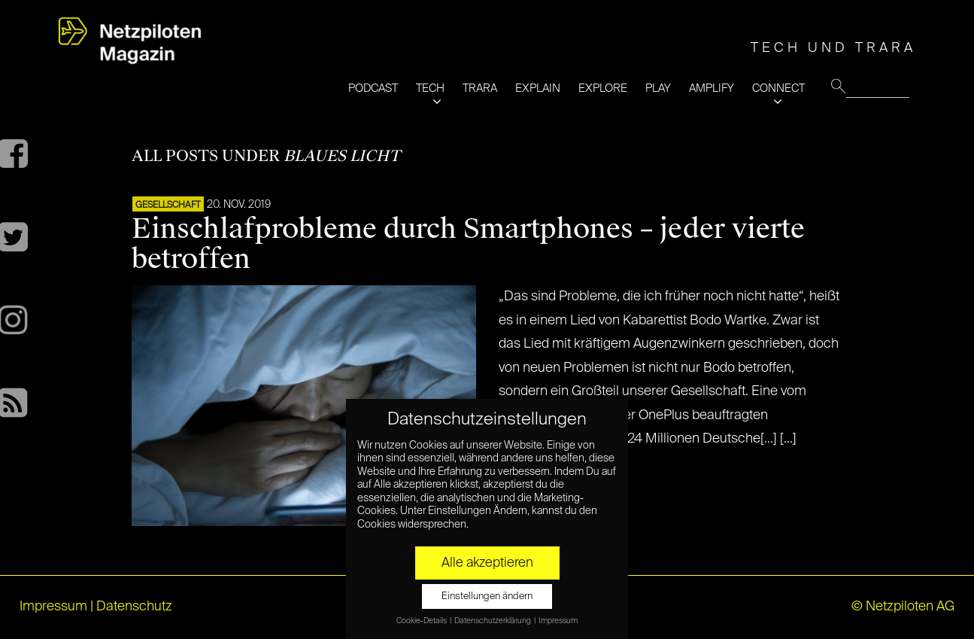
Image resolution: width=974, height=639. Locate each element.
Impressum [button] (558, 621)
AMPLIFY (711, 88)
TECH (430, 88)
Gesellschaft (168, 205)
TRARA (480, 88)
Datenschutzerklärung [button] (493, 621)
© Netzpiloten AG (902, 606)
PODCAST (373, 88)
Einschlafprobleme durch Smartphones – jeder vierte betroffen (468, 243)
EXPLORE (602, 88)
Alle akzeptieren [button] (487, 563)
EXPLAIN (537, 88)
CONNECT (778, 88)
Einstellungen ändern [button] (487, 596)
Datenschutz (134, 606)
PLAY (658, 88)
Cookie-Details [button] (422, 621)
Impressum (53, 606)
